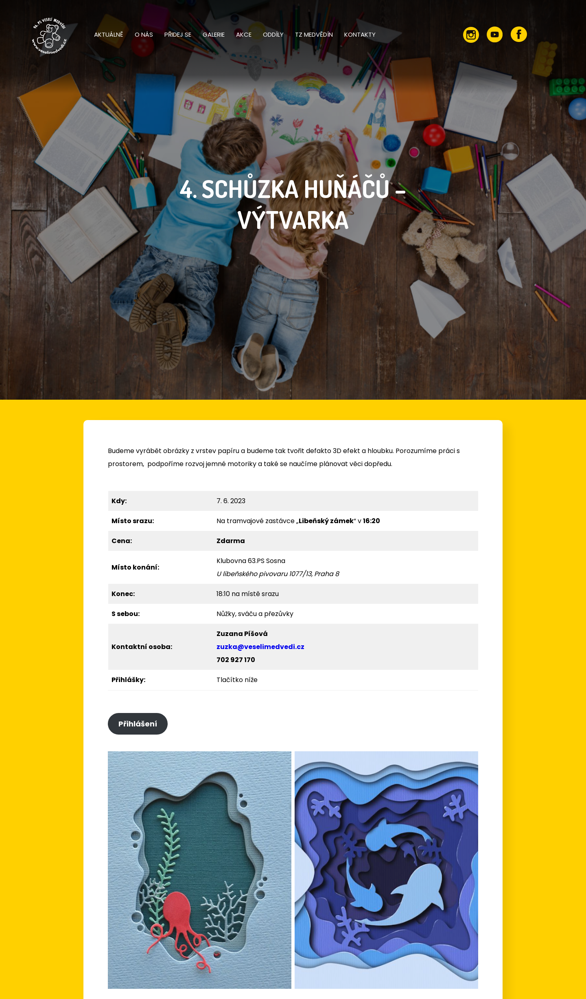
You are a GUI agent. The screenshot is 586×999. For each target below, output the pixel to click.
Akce (243, 34)
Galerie (214, 34)
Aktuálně (108, 34)
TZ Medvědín (314, 34)
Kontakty (360, 34)
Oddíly (273, 34)
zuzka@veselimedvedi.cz (260, 646)
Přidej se (177, 34)
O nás (144, 34)
